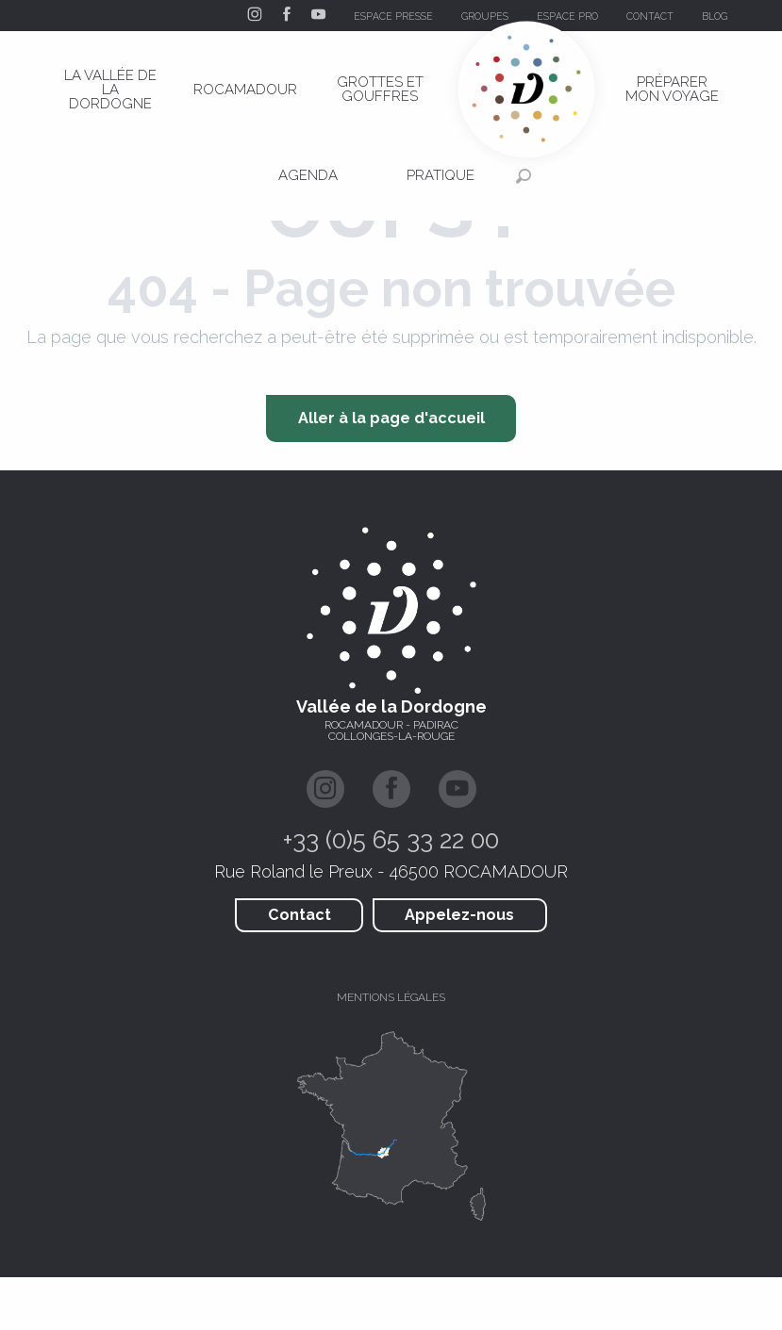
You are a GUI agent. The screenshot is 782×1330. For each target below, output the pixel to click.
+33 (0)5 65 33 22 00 (391, 840)
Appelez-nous (459, 915)
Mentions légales (391, 997)
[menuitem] (110, 90)
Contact (299, 915)
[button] (761, 15)
